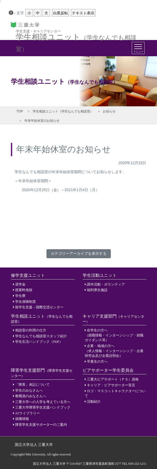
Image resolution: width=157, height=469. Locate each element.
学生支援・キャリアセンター (38, 31)
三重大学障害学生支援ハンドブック (42, 407)
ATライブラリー (27, 413)
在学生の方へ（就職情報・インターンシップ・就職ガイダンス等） (114, 335)
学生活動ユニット (100, 275)
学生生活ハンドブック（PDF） (39, 342)
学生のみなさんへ (29, 390)
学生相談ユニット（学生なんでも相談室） (63, 111)
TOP (19, 111)
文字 (20, 13)
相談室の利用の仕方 (30, 330)
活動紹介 (94, 402)
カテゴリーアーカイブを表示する (79, 253)
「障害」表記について (32, 385)
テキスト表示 (83, 13)
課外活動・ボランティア (106, 284)
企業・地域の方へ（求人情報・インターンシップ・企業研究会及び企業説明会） (114, 351)
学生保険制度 (25, 302)
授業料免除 (23, 290)
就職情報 (22, 419)
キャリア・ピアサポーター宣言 (111, 385)
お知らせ (109, 111)
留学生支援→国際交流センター (39, 307)
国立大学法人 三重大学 (34, 444)
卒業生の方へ (97, 361)
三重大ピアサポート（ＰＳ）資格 (113, 379)
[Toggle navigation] (138, 48)
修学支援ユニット (28, 275)
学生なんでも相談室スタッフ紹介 (41, 336)
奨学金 (20, 284)
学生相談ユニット (76, 35)
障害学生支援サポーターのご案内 (41, 425)
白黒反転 (60, 13)
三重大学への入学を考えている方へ (42, 402)
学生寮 (20, 296)
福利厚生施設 (97, 290)
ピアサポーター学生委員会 (108, 370)
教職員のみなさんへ (30, 396)
